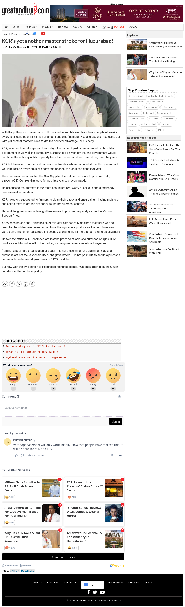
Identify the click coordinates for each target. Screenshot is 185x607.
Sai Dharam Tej (169, 107)
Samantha (133, 113)
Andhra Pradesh (149, 124)
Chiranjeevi (152, 107)
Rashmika (147, 113)
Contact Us (70, 580)
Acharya (149, 130)
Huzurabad (27, 568)
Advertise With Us (92, 580)
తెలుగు (133, 26)
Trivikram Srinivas (137, 101)
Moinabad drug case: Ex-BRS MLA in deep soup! (35, 344)
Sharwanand (163, 113)
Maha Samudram (136, 118)
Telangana (166, 124)
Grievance (133, 580)
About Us (36, 580)
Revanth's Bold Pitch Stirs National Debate (32, 349)
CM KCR (14, 568)
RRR (160, 130)
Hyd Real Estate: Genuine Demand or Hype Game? (36, 355)
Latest (17, 26)
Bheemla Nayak (136, 96)
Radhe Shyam (156, 101)
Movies (47, 27)
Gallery (77, 26)
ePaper (149, 580)
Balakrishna (169, 118)
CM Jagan (153, 118)
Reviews (63, 26)
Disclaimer (52, 580)
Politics (31, 27)
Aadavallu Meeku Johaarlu (160, 96)
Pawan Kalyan (135, 107)
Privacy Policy (115, 580)
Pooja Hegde (134, 130)
